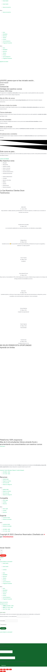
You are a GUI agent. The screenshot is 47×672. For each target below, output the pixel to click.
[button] (23, 10)
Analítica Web (6, 479)
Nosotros (5, 35)
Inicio (4, 32)
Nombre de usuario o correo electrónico (8, 616)
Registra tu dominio (7, 481)
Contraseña (2, 620)
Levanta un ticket (6, 517)
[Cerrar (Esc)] (1, 669)
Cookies (4, 501)
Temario (4, 37)
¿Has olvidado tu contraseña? (6, 632)
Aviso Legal (5, 500)
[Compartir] (4, 669)
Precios (4, 39)
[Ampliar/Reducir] (10, 669)
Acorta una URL (6, 482)
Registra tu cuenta (4, 647)
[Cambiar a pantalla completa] (7, 669)
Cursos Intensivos (6, 41)
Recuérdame (3, 624)
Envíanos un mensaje (7, 519)
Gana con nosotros (7, 7)
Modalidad (5, 34)
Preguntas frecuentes (7, 42)
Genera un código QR (7, 484)
